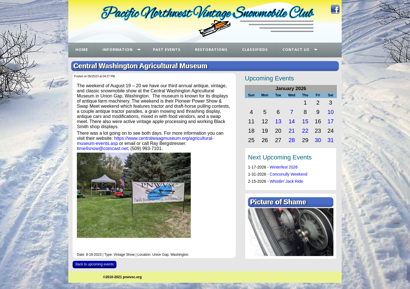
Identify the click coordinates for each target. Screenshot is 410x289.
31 (330, 140)
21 (291, 131)
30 (318, 140)
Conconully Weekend (288, 174)
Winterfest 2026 (284, 167)
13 (278, 121)
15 (305, 121)
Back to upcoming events (94, 264)
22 (305, 131)
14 (291, 121)
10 (330, 112)
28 (291, 140)
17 (330, 121)
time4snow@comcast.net (102, 148)
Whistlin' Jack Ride (286, 181)
